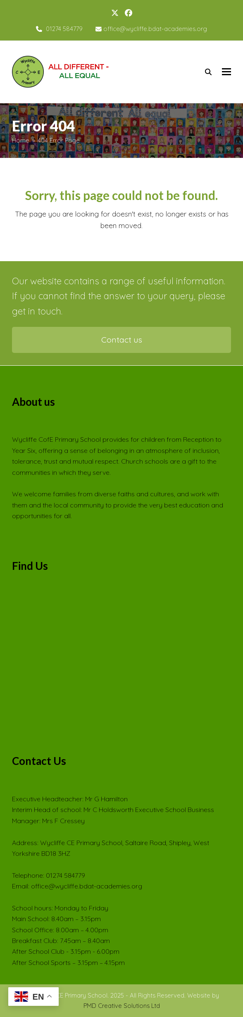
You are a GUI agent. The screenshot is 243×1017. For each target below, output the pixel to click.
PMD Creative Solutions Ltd (121, 1006)
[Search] (208, 72)
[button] (226, 71)
